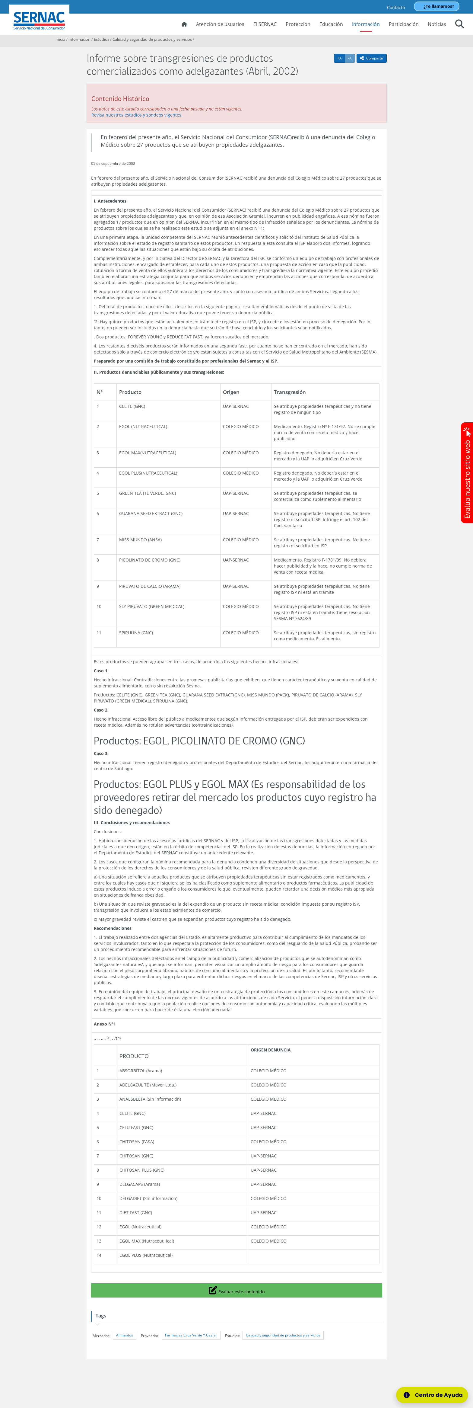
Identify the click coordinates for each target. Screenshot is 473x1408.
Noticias (437, 24)
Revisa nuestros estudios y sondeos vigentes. (137, 115)
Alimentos (124, 1335)
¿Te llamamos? (439, 6)
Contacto (396, 7)
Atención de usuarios (220, 24)
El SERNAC (265, 24)
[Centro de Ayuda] (432, 1395)
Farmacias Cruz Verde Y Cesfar (191, 1335)
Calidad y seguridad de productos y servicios (152, 39)
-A (351, 58)
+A (341, 58)
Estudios (101, 39)
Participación (404, 24)
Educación (331, 24)
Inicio (60, 39)
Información (366, 24)
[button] (459, 25)
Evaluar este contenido (237, 1289)
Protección (298, 24)
